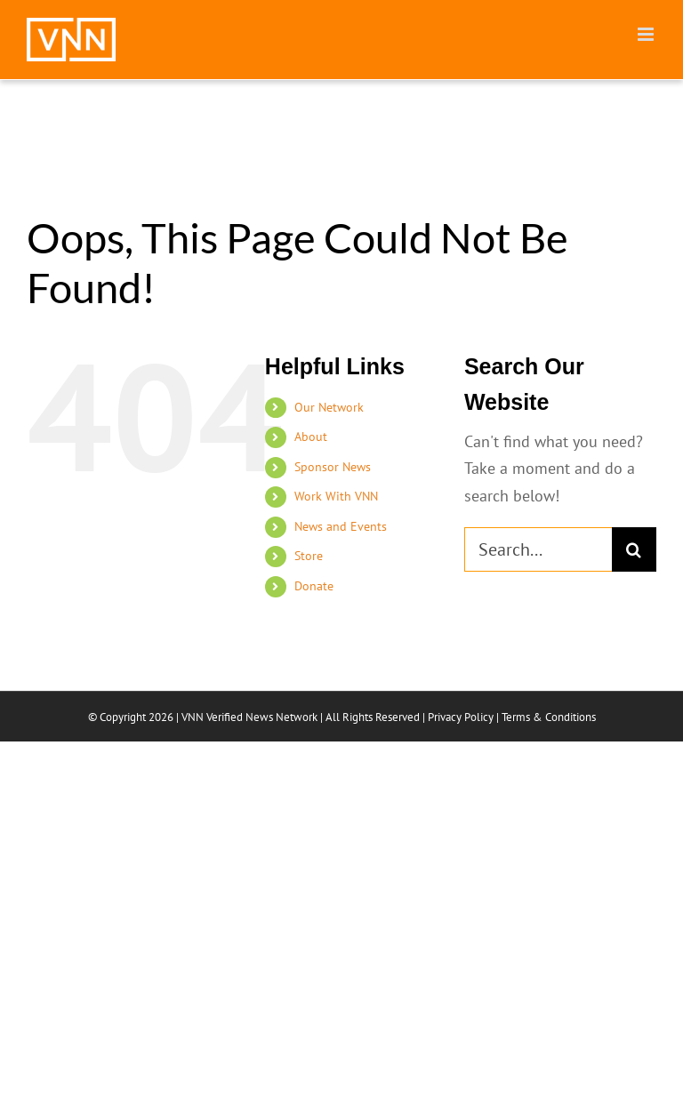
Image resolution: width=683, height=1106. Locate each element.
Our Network (329, 407)
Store (308, 556)
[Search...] (538, 549)
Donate (313, 586)
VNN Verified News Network (249, 717)
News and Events (340, 526)
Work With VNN (336, 496)
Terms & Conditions (549, 717)
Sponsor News (332, 467)
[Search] (634, 549)
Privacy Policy (461, 717)
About (310, 437)
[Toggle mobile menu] (647, 34)
